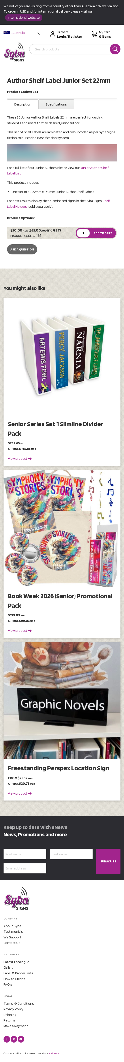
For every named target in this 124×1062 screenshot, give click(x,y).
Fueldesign (54, 1053)
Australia (14, 33)
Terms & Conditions (19, 1003)
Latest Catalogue (16, 962)
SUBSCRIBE (108, 861)
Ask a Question (22, 249)
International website (24, 17)
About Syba (12, 926)
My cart (101, 34)
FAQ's (8, 984)
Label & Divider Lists (18, 973)
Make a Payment (16, 1026)
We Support (12, 937)
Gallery (8, 967)
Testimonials (13, 931)
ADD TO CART (103, 233)
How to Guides (14, 979)
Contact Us (12, 943)
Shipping (10, 1015)
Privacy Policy (13, 1009)
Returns (9, 1020)
